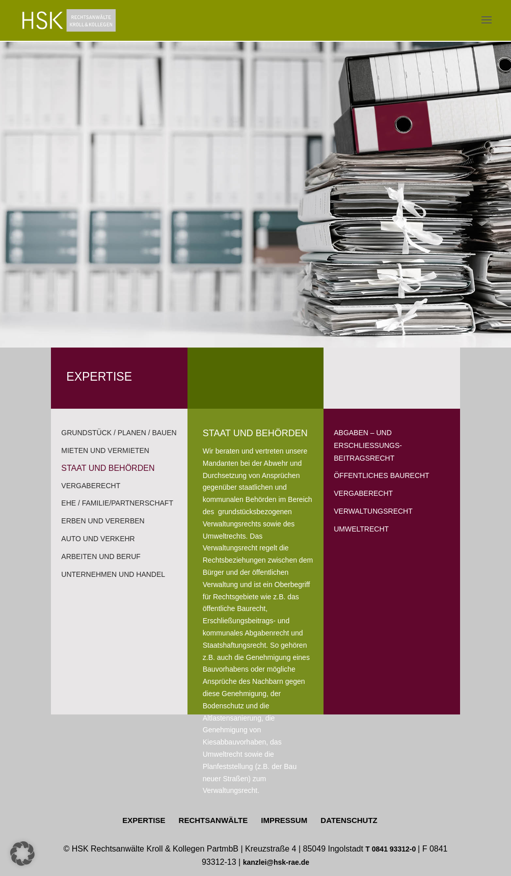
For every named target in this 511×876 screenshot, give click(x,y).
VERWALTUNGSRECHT (373, 511)
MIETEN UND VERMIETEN (105, 450)
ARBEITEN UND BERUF (101, 556)
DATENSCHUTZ (348, 820)
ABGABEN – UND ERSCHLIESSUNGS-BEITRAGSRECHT (368, 445)
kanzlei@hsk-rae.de (276, 862)
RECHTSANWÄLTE (213, 820)
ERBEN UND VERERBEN (102, 521)
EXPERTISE (143, 820)
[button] (22, 853)
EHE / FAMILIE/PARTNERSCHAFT (117, 503)
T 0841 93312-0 (391, 849)
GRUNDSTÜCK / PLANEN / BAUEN (118, 433)
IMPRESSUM (284, 820)
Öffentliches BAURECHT (381, 475)
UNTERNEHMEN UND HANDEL (113, 574)
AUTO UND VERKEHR (98, 539)
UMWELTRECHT (361, 529)
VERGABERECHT (90, 486)
